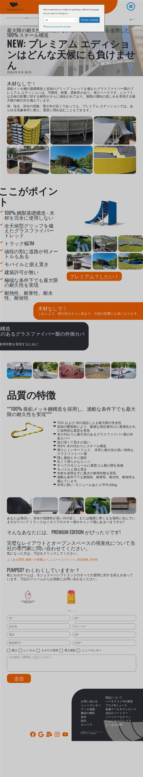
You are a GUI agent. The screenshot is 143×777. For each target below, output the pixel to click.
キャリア (86, 724)
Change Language (89, 20)
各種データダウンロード (121, 709)
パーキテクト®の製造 (119, 701)
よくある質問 (15, 559)
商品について (113, 697)
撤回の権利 (88, 713)
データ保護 (88, 709)
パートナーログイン (118, 717)
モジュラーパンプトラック (15, 18)
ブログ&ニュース (116, 705)
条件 (83, 717)
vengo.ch (93, 733)
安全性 (94, 559)
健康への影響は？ (37, 559)
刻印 (83, 720)
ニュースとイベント (63, 559)
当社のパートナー (116, 713)
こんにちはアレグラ (118, 720)
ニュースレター (91, 705)
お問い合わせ (89, 701)
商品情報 (82, 559)
